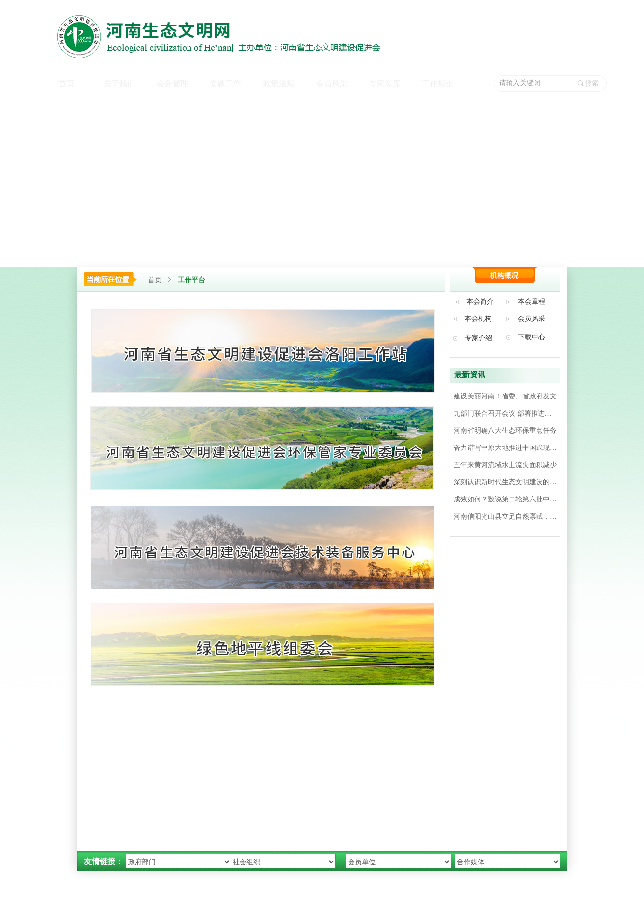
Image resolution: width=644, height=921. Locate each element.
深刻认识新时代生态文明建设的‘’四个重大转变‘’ (505, 482)
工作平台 (191, 280)
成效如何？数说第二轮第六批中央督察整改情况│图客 (505, 499)
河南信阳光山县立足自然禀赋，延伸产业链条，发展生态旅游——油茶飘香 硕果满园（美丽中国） (505, 516)
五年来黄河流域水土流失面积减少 (505, 465)
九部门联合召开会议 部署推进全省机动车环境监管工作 (505, 413)
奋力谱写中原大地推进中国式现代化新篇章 (505, 447)
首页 (154, 280)
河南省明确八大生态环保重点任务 (505, 430)
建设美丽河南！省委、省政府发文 (505, 396)
